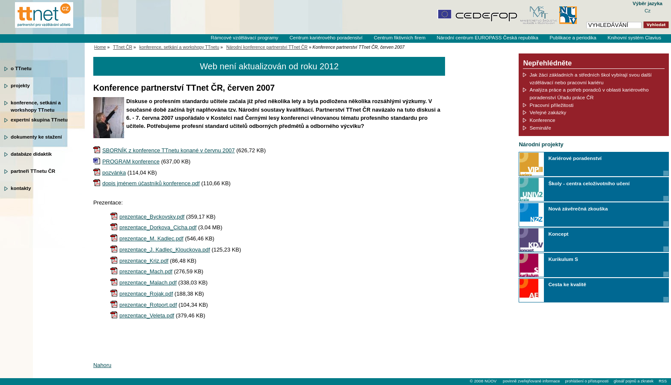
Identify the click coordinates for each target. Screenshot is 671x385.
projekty (20, 85)
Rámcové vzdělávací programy (244, 37)
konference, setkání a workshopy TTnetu (36, 105)
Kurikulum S (563, 259)
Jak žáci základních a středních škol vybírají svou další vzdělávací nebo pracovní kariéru (590, 78)
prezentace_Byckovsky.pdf (151, 216)
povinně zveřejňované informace (531, 381)
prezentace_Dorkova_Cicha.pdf (157, 227)
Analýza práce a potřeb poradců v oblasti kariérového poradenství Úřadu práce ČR (588, 93)
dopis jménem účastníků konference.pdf (151, 183)
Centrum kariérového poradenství (326, 37)
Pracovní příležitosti (551, 105)
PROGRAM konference (131, 161)
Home (100, 47)
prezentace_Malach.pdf (148, 282)
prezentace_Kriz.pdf (144, 261)
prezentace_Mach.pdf (145, 271)
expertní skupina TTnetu (39, 119)
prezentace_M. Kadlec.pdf (151, 238)
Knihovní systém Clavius (634, 37)
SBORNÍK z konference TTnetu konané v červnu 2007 (168, 150)
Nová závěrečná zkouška (578, 208)
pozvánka (114, 172)
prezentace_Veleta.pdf (146, 315)
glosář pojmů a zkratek (633, 381)
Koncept (558, 234)
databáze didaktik (31, 154)
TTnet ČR (122, 47)
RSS (663, 381)
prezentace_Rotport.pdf (148, 305)
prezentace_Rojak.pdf (146, 293)
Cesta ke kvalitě (567, 284)
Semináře (540, 127)
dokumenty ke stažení (36, 136)
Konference (542, 120)
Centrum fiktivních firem (399, 37)
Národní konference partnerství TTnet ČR (267, 47)
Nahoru (102, 365)
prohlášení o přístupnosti (586, 381)
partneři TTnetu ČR (33, 171)
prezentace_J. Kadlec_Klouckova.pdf (164, 249)
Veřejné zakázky (547, 112)
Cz (647, 10)
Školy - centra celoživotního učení (588, 183)
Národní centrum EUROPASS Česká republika (487, 37)
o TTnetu (21, 68)
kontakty (21, 188)
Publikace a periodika (572, 37)
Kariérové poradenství (574, 158)
